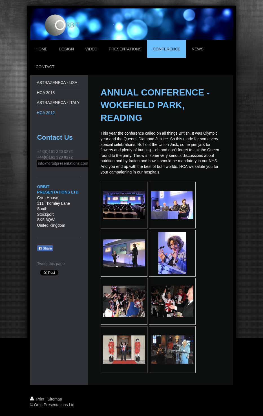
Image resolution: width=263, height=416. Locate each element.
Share (45, 248)
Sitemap (55, 399)
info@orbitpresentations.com (63, 163)
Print (38, 399)
